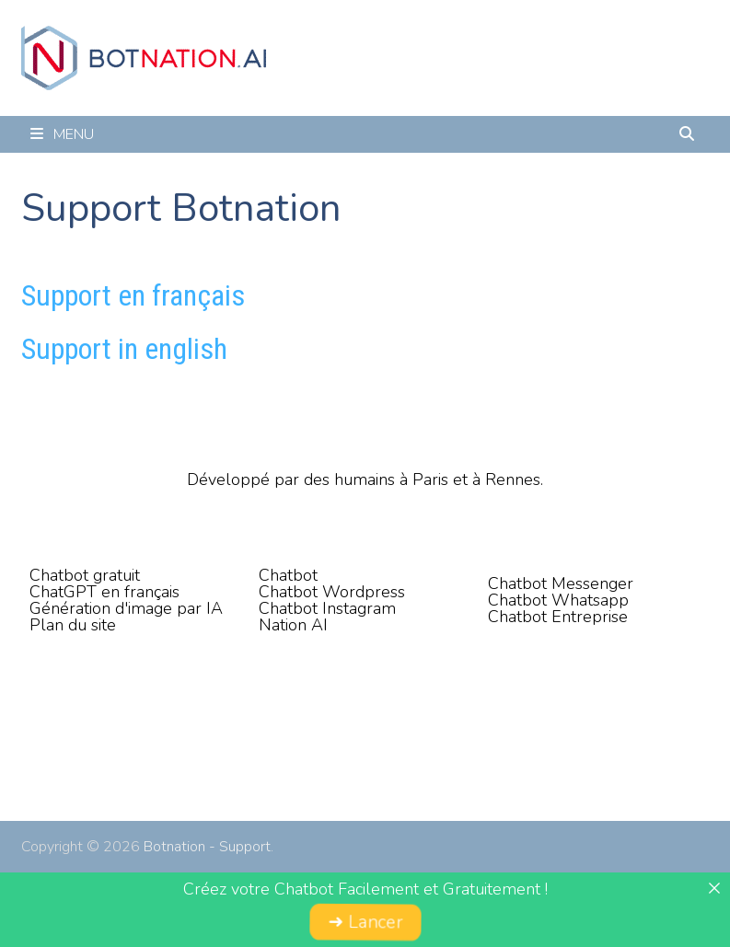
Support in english (124, 348)
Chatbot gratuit (84, 575)
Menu (62, 134)
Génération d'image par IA (126, 608)
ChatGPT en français (104, 592)
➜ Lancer (364, 922)
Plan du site (72, 625)
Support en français (133, 295)
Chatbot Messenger (560, 583)
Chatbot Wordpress (332, 592)
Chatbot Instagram (327, 608)
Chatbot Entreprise (558, 617)
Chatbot (288, 575)
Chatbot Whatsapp (558, 600)
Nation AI (293, 625)
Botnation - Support (207, 847)
